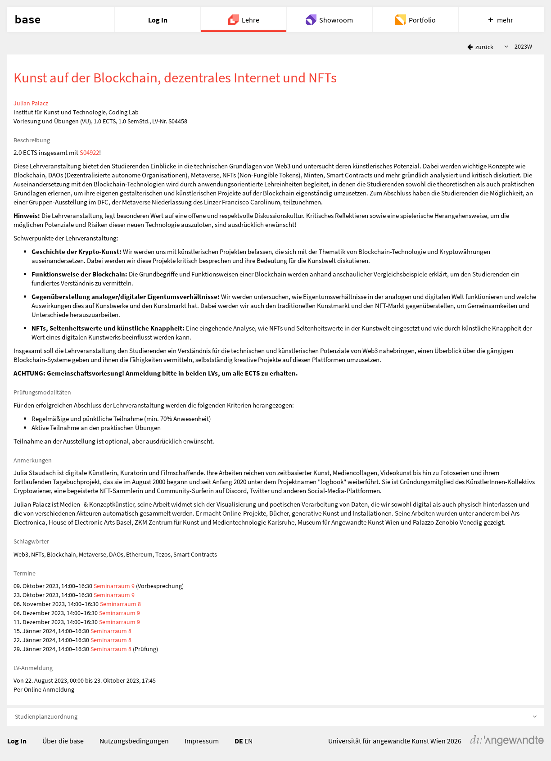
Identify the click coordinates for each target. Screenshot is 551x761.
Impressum (202, 740)
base (27, 20)
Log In (17, 740)
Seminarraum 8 (120, 604)
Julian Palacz (31, 103)
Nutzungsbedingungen (134, 740)
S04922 (89, 152)
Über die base (63, 740)
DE (239, 740)
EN (248, 740)
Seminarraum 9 (114, 586)
